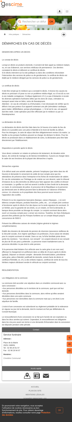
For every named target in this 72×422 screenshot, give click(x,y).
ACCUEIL (35, 387)
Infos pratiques (14, 34)
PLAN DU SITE (35, 391)
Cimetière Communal (11, 358)
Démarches (26, 34)
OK (51, 21)
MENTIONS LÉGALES (35, 395)
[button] (5, 23)
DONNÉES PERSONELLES (35, 398)
